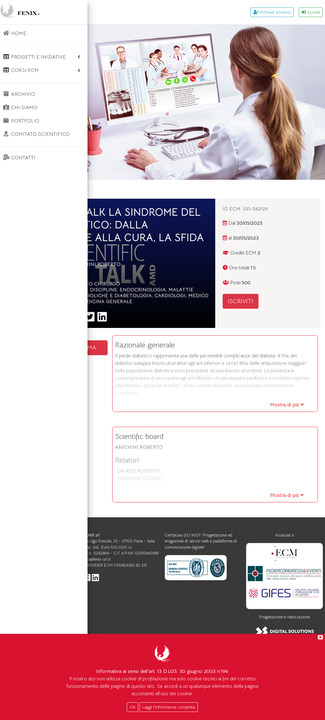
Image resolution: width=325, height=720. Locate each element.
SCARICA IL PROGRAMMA (137, 385)
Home (107, 189)
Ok (132, 707)
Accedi (310, 12)
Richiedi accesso (272, 12)
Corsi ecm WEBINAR (150, 189)
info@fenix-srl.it (166, 623)
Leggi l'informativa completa (168, 707)
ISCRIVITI (271, 301)
